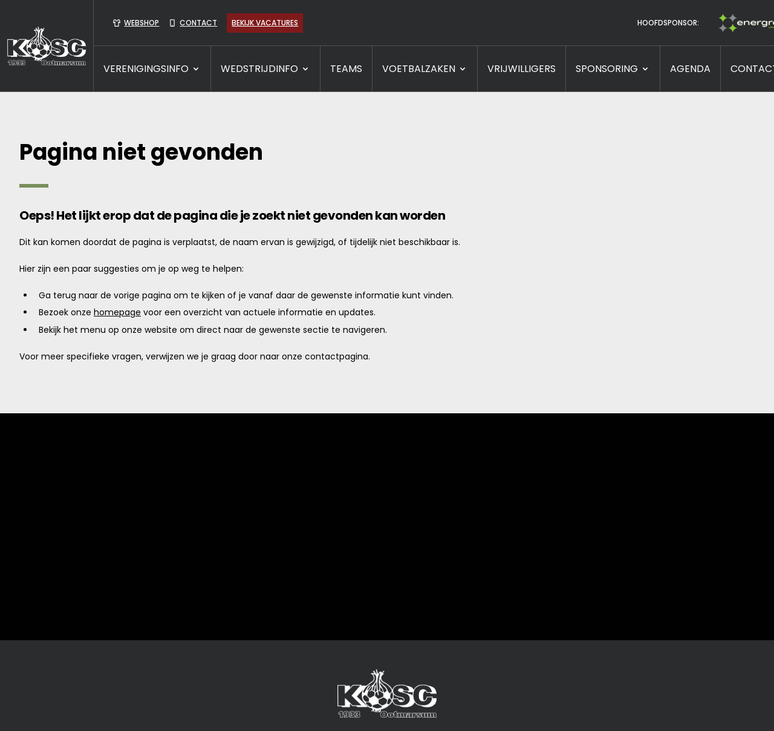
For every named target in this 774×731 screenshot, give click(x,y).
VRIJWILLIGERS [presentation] (521, 69)
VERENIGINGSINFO (152, 69)
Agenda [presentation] (690, 69)
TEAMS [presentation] (346, 69)
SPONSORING (613, 69)
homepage (117, 312)
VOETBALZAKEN (424, 69)
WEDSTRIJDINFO (265, 69)
